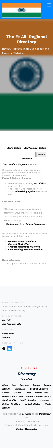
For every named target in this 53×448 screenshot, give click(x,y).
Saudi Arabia (9, 400)
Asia (14, 385)
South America (28, 400)
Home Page (26, 379)
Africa (5, 385)
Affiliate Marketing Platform (24, 246)
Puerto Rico (42, 396)
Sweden (44, 400)
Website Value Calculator (22, 241)
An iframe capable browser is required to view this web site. (25, 216)
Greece (17, 392)
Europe (5, 392)
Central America (39, 389)
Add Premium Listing (35, 148)
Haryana (22, 164)
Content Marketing (18, 244)
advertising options (26, 191)
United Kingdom (11, 404)
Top (4, 164)
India (12, 164)
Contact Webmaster (26, 429)
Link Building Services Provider (25, 249)
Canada (36, 385)
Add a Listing (14, 148)
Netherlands (8, 396)
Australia (24, 385)
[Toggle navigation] (49, 4)
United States (32, 404)
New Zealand (25, 396)
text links (39, 183)
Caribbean (19, 389)
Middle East (41, 392)
